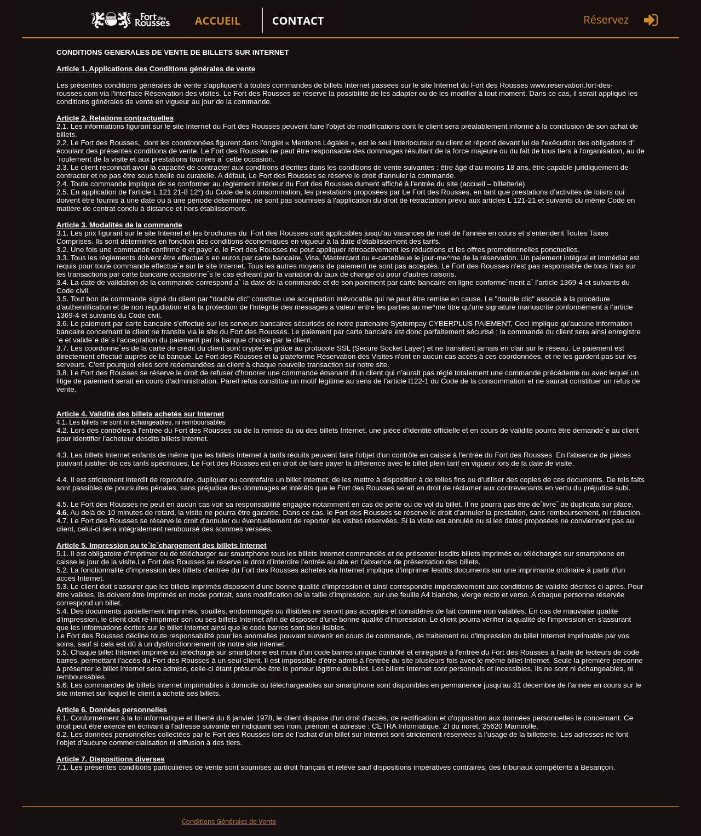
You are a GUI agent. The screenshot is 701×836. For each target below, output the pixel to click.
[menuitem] (220, 20)
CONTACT (298, 20)
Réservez (606, 19)
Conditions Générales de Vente (229, 821)
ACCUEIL (218, 20)
